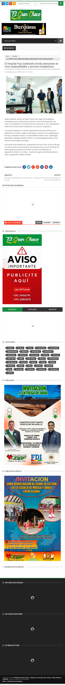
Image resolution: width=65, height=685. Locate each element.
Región (21, 366)
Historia (42, 358)
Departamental (12, 351)
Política (52, 362)
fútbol (21, 358)
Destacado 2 (36, 351)
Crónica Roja (41, 348)
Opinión (33, 362)
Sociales (39, 366)
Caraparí (10, 348)
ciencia (30, 348)
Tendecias (30, 369)
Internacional (53, 358)
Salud (29, 366)
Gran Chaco (31, 358)
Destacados (11, 355)
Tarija (9, 369)
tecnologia (19, 369)
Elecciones (34, 355)
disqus (38, 222)
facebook (56, 222)
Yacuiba (14, 56)
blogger (47, 222)
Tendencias (41, 369)
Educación (23, 355)
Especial (45, 355)
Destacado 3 (48, 351)
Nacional (24, 362)
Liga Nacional (12, 362)
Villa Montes (54, 369)
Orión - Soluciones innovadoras (12, 681)
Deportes (24, 351)
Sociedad (49, 366)
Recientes (23, 72)
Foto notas (11, 358)
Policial (43, 362)
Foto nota (56, 355)
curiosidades (54, 348)
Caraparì (20, 348)
